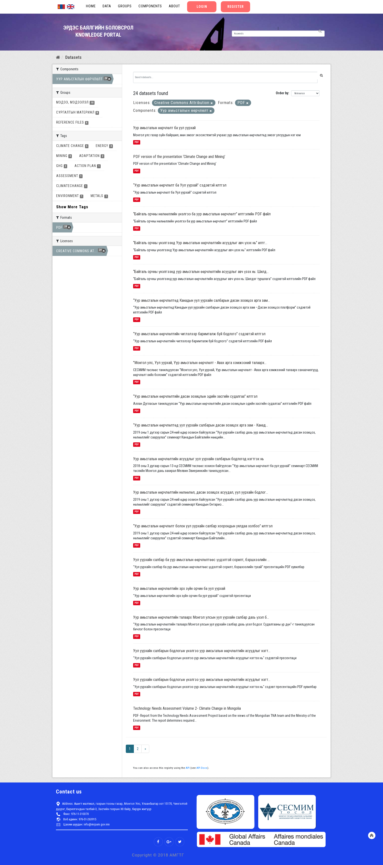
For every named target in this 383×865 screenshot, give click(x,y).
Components (150, 6)
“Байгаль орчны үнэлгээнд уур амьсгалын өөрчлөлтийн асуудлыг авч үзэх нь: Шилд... (201, 271)
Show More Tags (72, 206)
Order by (282, 93)
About (174, 6)
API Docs (201, 768)
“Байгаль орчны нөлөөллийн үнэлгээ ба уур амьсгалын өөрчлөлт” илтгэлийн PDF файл (202, 214)
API (188, 768)
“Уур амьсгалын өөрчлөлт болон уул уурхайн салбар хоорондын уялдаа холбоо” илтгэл (203, 526)
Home (91, 6)
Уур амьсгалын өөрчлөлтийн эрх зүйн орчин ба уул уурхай (179, 588)
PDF (137, 142)
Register (235, 7)
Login (202, 7)
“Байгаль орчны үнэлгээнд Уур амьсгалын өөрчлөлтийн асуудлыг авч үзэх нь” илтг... (200, 242)
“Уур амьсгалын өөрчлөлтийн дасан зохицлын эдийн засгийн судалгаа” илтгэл (195, 396)
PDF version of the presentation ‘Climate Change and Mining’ (179, 156)
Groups (125, 6)
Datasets (73, 57)
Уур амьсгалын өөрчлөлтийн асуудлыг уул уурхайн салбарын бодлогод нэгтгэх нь (198, 459)
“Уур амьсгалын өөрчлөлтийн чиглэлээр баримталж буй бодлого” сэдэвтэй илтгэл (199, 334)
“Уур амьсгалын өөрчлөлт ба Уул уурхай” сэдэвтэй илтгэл (179, 185)
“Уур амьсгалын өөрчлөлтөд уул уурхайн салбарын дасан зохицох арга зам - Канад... (200, 425)
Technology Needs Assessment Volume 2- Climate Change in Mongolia (187, 708)
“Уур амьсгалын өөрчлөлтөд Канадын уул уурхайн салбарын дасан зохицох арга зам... (201, 300)
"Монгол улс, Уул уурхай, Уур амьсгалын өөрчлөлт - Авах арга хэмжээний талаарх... (199, 362)
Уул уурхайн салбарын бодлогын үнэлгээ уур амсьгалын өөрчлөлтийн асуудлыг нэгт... (201, 650)
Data (107, 6)
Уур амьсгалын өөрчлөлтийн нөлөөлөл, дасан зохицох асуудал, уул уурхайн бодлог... (200, 492)
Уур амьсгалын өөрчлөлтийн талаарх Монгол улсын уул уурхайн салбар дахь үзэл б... (201, 617)
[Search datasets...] (225, 77)
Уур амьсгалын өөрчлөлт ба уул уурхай (164, 127)
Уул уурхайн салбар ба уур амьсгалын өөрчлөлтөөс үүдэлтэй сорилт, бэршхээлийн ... (201, 559)
